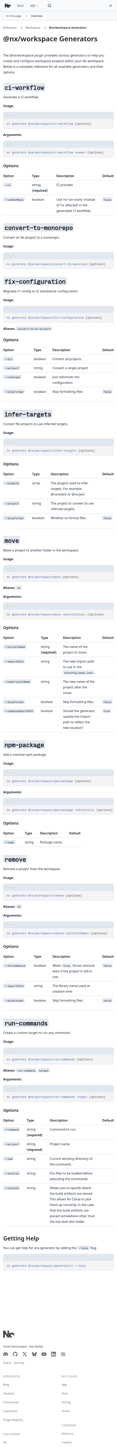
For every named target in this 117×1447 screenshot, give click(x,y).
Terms (66, 1411)
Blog (6, 1384)
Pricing (66, 1402)
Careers (67, 1442)
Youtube (8, 1393)
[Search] (49, 6)
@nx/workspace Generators (68, 27)
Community (11, 1402)
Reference (10, 27)
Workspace (32, 27)
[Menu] (110, 5)
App (64, 1384)
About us (67, 1433)
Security (19, 1363)
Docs (20, 5)
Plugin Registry (13, 1420)
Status (7, 1363)
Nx (5, 1442)
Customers (10, 1411)
